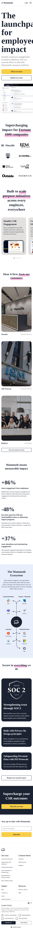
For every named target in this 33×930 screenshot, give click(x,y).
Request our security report (16, 778)
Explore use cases (16, 78)
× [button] (31, 903)
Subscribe (16, 834)
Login (26, 3)
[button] (16, 927)
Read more (12, 911)
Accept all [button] (8, 922)
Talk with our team (16, 806)
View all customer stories (16, 450)
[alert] (16, 915)
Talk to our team (16, 72)
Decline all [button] (24, 922)
